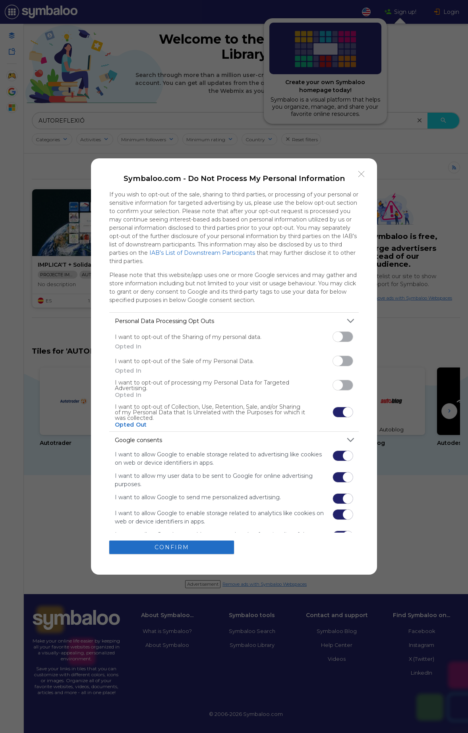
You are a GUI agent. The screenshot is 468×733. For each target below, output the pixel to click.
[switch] (343, 336)
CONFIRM (172, 547)
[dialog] (234, 366)
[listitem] (234, 321)
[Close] (361, 173)
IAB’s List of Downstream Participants (202, 252)
